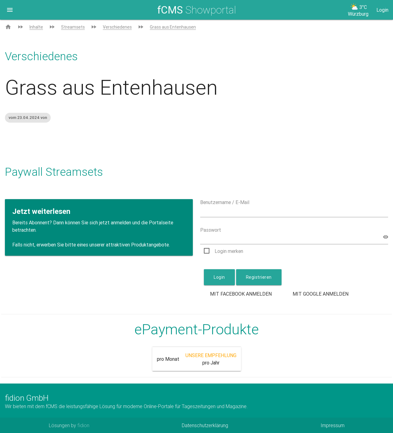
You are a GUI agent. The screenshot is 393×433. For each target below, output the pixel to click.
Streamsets (73, 27)
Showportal (196, 9)
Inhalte (36, 27)
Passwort (210, 230)
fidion (83, 425)
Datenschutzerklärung (205, 425)
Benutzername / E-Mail (224, 202)
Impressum (332, 425)
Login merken (229, 251)
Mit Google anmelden (320, 294)
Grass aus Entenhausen (173, 27)
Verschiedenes (117, 27)
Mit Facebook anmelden (241, 294)
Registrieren (259, 277)
